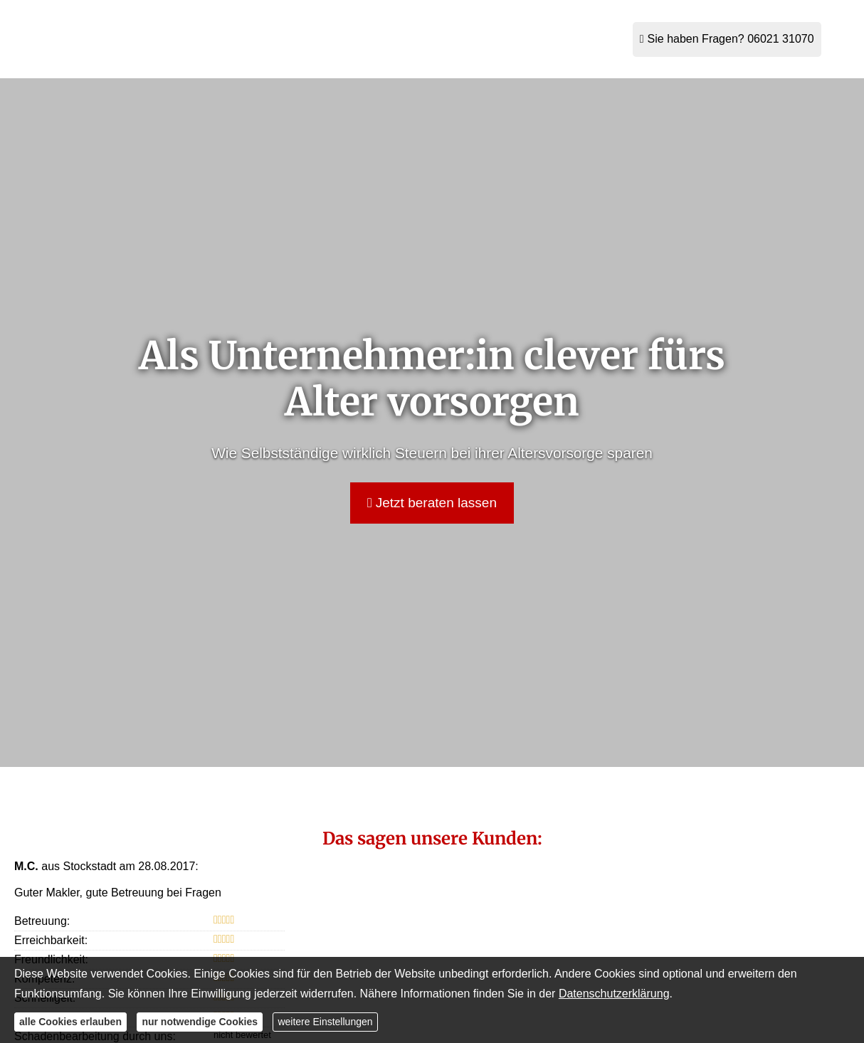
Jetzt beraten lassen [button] (432, 502)
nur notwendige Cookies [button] (200, 1021)
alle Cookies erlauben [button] (70, 1021)
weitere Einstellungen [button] (325, 1021)
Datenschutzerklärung (614, 994)
